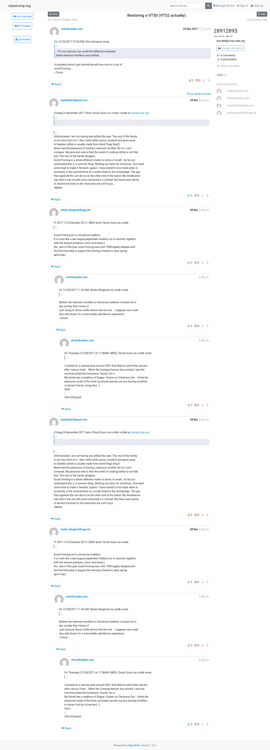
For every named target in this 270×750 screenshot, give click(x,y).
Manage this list (224, 5)
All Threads (22, 25)
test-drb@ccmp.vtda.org (231, 40)
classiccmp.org (19, 6)
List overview (22, 16)
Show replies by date (199, 93)
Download (22, 39)
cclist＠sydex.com (72, 28)
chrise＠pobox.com (82, 340)
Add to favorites (228, 65)
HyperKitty (134, 745)
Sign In (242, 5)
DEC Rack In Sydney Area (62, 19)
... (57, 46)
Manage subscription (230, 48)
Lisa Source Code (257, 19)
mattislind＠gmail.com (73, 100)
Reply (56, 84)
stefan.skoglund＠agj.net (75, 209)
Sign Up (257, 5)
